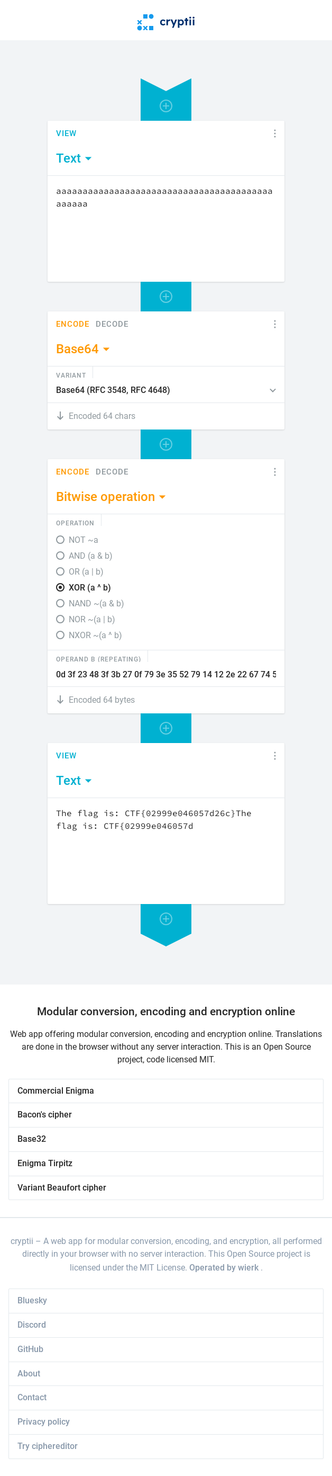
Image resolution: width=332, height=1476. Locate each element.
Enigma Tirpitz (44, 1163)
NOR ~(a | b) (92, 619)
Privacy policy (43, 1422)
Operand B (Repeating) (98, 659)
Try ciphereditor (47, 1446)
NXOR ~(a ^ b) (95, 635)
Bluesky (32, 1300)
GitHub (30, 1349)
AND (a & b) (91, 556)
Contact (32, 1397)
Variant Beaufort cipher (61, 1188)
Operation (75, 523)
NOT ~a (83, 540)
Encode (72, 324)
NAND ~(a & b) (96, 603)
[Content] (166, 229)
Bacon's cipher (44, 1115)
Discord (31, 1325)
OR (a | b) (86, 572)
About (28, 1373)
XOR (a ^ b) (90, 588)
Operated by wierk (225, 1268)
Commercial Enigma (55, 1091)
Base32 (31, 1139)
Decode (112, 324)
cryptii (22, 1241)
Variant (71, 375)
